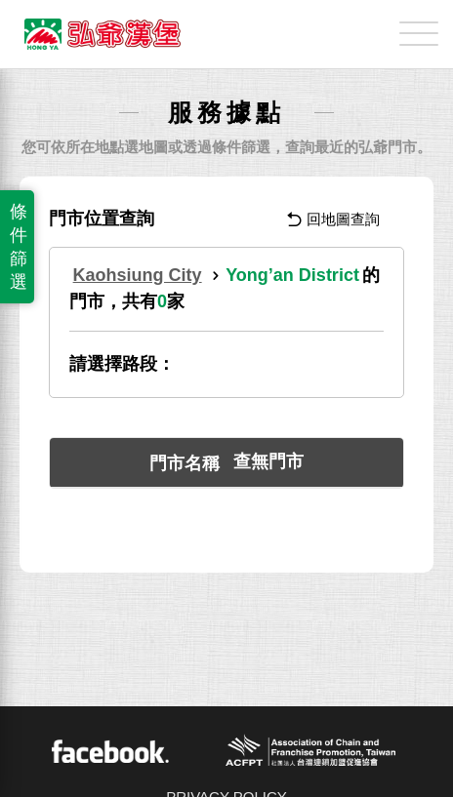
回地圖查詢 (333, 219)
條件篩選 (18, 247)
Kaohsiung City (137, 275)
